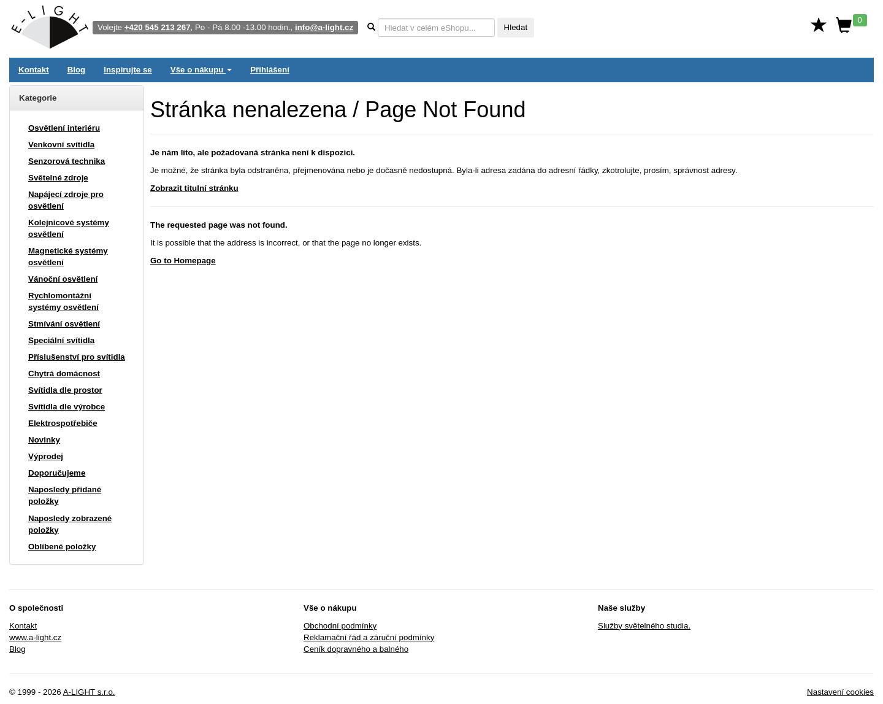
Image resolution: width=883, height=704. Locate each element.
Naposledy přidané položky (64, 495)
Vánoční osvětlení (62, 279)
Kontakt (33, 69)
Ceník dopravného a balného (356, 649)
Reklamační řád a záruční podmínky (369, 637)
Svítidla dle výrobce (66, 406)
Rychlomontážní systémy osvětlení (63, 301)
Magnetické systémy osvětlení (68, 256)
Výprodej (45, 456)
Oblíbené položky (62, 546)
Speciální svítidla (61, 340)
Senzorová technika (66, 161)
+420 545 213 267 (157, 27)
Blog (76, 69)
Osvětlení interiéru (64, 128)
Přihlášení (269, 69)
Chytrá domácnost (64, 373)
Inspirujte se (128, 69)
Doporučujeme (56, 473)
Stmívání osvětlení (64, 323)
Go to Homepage (183, 260)
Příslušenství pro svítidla (76, 357)
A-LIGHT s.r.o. (89, 692)
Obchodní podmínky (340, 625)
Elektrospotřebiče (62, 423)
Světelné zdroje (58, 177)
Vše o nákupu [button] (201, 69)
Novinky (44, 439)
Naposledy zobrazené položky (70, 524)
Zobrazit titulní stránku (194, 188)
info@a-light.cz (324, 27)
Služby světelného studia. (644, 625)
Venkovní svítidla (61, 144)
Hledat (516, 27)
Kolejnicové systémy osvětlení (68, 228)
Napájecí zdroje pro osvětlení (66, 200)
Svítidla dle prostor (65, 390)
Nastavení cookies (840, 692)
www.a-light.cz (35, 637)
